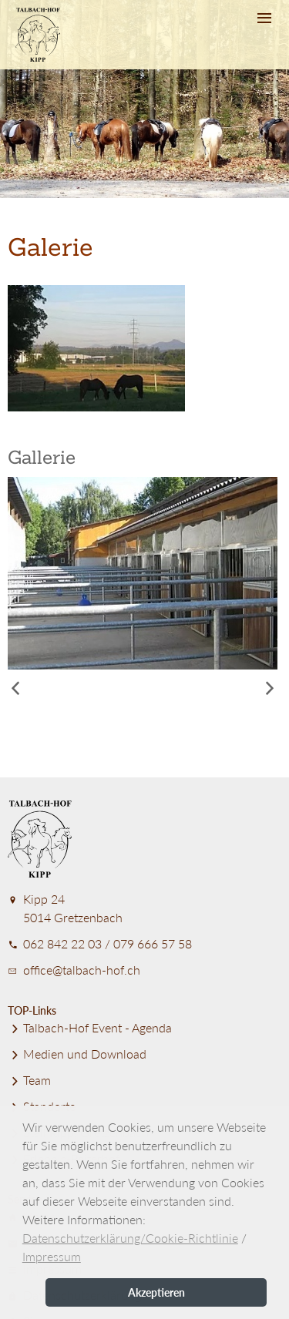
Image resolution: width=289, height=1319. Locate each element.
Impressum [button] (51, 1256)
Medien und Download (77, 1053)
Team (29, 1079)
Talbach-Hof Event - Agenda (90, 1027)
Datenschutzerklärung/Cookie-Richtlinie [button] (130, 1237)
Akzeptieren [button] (156, 1292)
